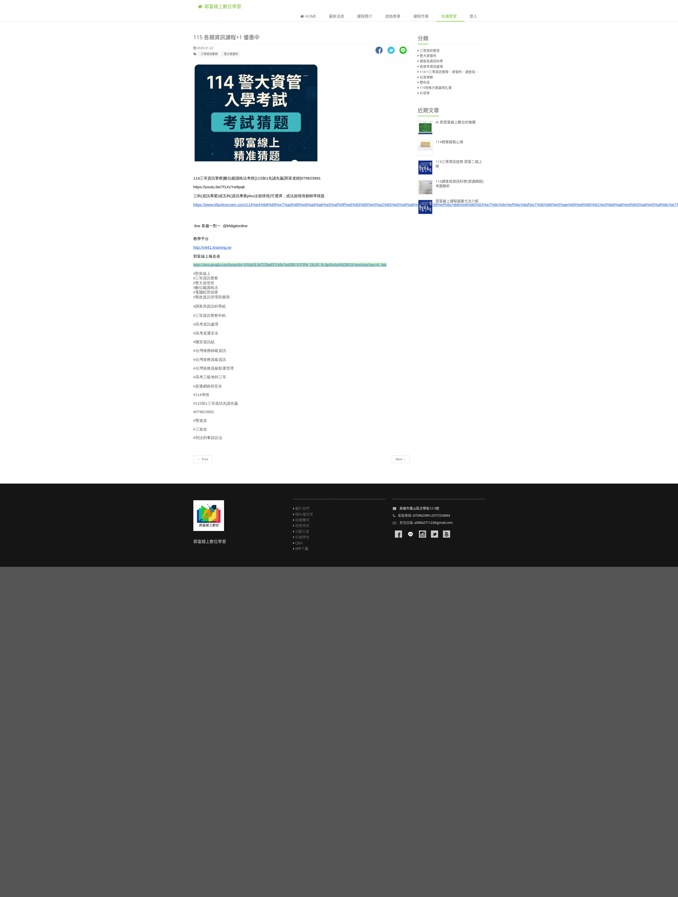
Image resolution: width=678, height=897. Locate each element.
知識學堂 (449, 16)
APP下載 (301, 548)
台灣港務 (426, 77)
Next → (401, 459)
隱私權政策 (304, 514)
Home (308, 16)
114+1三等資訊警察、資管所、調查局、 (449, 71)
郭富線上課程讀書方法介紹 (457, 201)
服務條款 (302, 525)
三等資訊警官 (430, 50)
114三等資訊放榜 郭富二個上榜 (459, 164)
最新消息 (336, 16)
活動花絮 (302, 531)
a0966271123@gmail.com (433, 522)
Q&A (299, 542)
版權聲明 (302, 519)
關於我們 (302, 508)
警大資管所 (230, 54)
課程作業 (421, 16)
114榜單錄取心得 (449, 141)
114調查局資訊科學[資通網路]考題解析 (460, 184)
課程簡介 (364, 16)
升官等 (425, 93)
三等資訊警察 (208, 54)
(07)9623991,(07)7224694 (431, 515)
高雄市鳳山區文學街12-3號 (419, 508)
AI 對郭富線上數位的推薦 (456, 122)
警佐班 (425, 82)
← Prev (202, 459)
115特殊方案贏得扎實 (436, 87)
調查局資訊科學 (431, 61)
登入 (473, 16)
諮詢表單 (393, 16)
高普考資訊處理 (431, 66)
